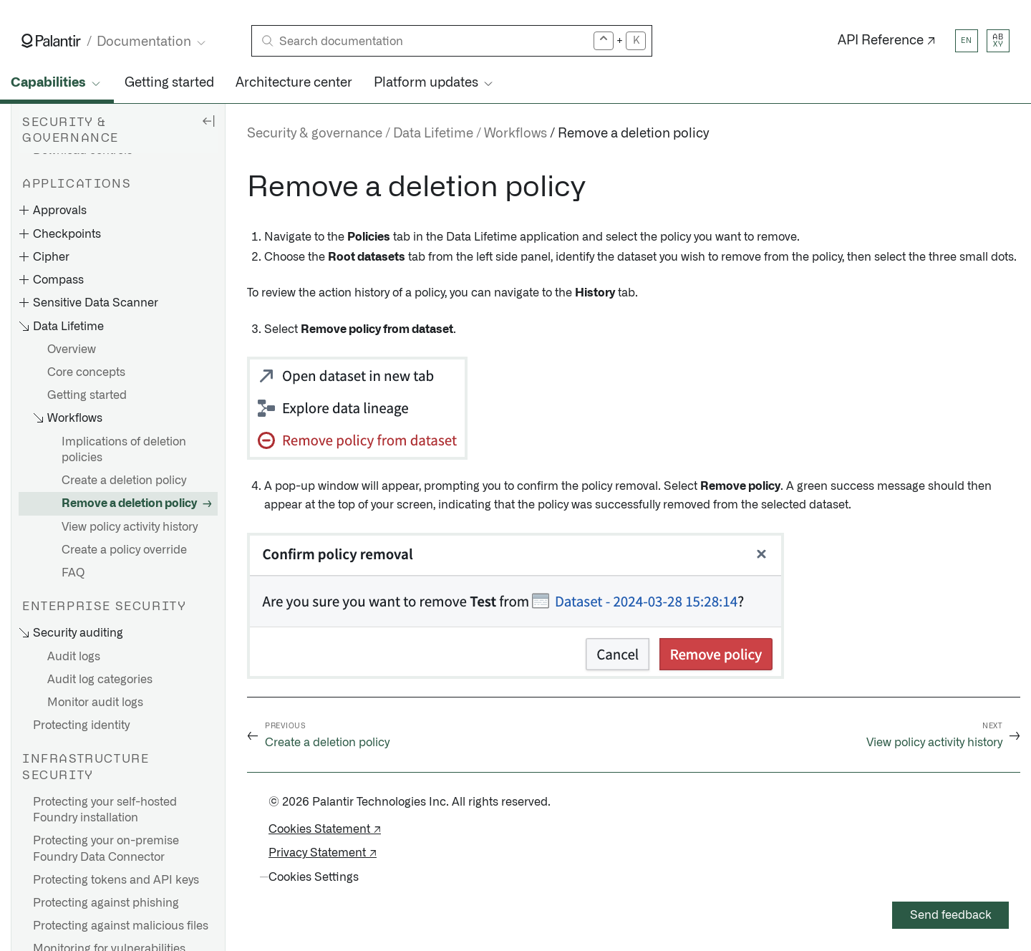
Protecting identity (81, 725)
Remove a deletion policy (129, 503)
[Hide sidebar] (208, 120)
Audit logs (73, 656)
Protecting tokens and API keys (116, 880)
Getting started (169, 83)
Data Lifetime (433, 133)
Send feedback (951, 915)
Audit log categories (100, 679)
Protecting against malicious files (120, 926)
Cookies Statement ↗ (324, 829)
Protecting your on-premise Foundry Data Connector (106, 848)
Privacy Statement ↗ (322, 853)
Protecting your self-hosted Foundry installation (105, 810)
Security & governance (314, 133)
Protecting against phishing (106, 903)
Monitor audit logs (95, 702)
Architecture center (294, 83)
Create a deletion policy (124, 480)
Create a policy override (124, 550)
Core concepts (86, 372)
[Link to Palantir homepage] (51, 41)
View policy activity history (130, 527)
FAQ (73, 573)
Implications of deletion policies (124, 449)
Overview (71, 349)
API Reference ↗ (887, 40)
